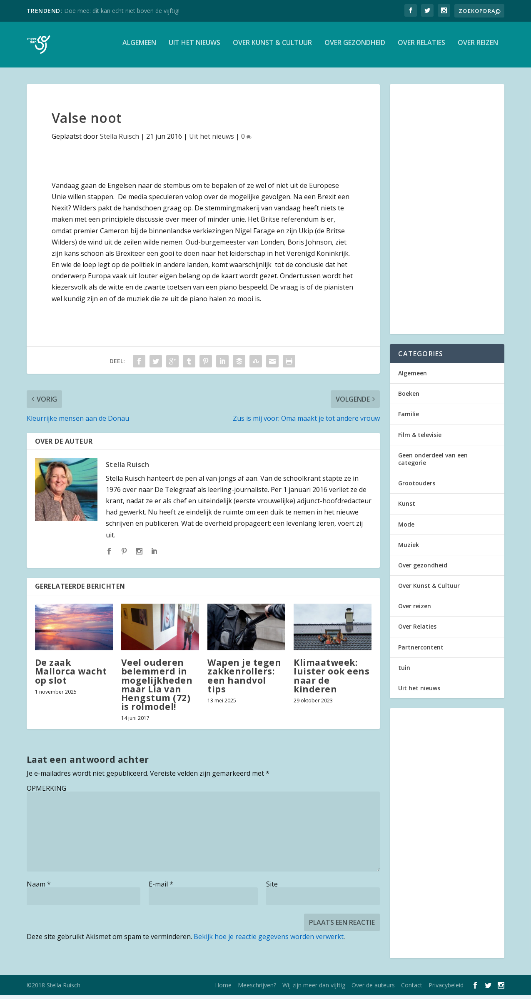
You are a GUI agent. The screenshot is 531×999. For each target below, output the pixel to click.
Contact (411, 989)
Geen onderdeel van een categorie (433, 463)
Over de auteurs (373, 989)
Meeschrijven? (257, 989)
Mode (406, 528)
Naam (39, 888)
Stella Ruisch (119, 140)
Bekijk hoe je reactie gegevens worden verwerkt (269, 940)
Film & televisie (419, 439)
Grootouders (416, 487)
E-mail (161, 888)
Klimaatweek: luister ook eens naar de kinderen (331, 680)
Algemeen (139, 47)
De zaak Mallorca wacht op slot (71, 675)
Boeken (408, 398)
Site (272, 888)
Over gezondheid (354, 47)
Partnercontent (421, 651)
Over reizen (478, 47)
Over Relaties (421, 47)
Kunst (406, 508)
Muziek (408, 549)
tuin (404, 672)
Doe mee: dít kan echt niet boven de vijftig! (121, 11)
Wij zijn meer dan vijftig (313, 989)
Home (223, 989)
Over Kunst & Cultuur (272, 47)
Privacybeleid (446, 989)
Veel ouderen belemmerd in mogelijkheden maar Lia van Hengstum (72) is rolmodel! (157, 689)
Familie (408, 418)
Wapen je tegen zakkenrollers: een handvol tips (244, 680)
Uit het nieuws (194, 47)
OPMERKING (46, 792)
